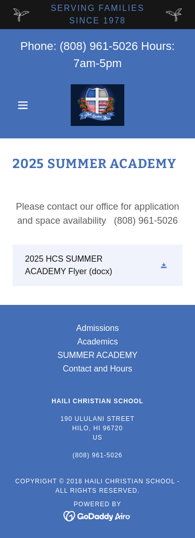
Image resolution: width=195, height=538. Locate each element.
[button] (25, 105)
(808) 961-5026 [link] (99, 46)
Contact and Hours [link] (97, 368)
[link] (97, 105)
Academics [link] (97, 341)
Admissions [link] (97, 328)
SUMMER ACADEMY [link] (98, 355)
